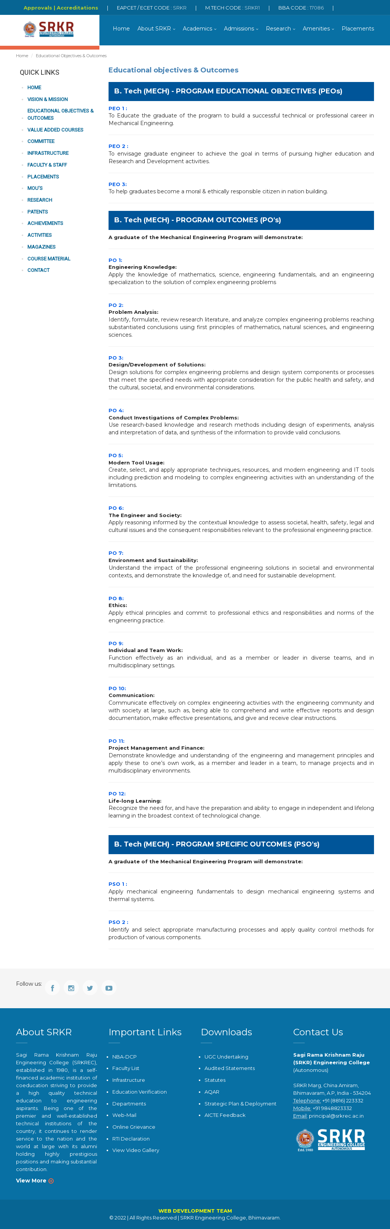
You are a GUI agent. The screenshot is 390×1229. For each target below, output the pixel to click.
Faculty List (125, 1068)
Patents (37, 211)
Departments (129, 1103)
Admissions (239, 28)
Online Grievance (133, 1126)
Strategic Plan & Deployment (241, 1103)
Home (121, 28)
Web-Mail (124, 1115)
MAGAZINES (41, 246)
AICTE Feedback (225, 1115)
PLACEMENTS (42, 176)
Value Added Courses (55, 130)
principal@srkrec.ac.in (336, 1116)
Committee (40, 141)
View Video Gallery (135, 1150)
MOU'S (35, 188)
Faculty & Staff (47, 164)
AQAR (212, 1092)
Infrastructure (47, 153)
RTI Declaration (131, 1138)
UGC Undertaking (226, 1057)
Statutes (215, 1080)
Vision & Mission (47, 99)
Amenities (316, 28)
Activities (39, 235)
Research (278, 28)
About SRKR (154, 28)
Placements (358, 28)
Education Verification (139, 1092)
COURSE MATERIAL (48, 258)
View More (31, 1180)
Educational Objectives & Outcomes (60, 114)
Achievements (45, 223)
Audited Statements (230, 1068)
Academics (197, 28)
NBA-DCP (124, 1057)
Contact (38, 270)
